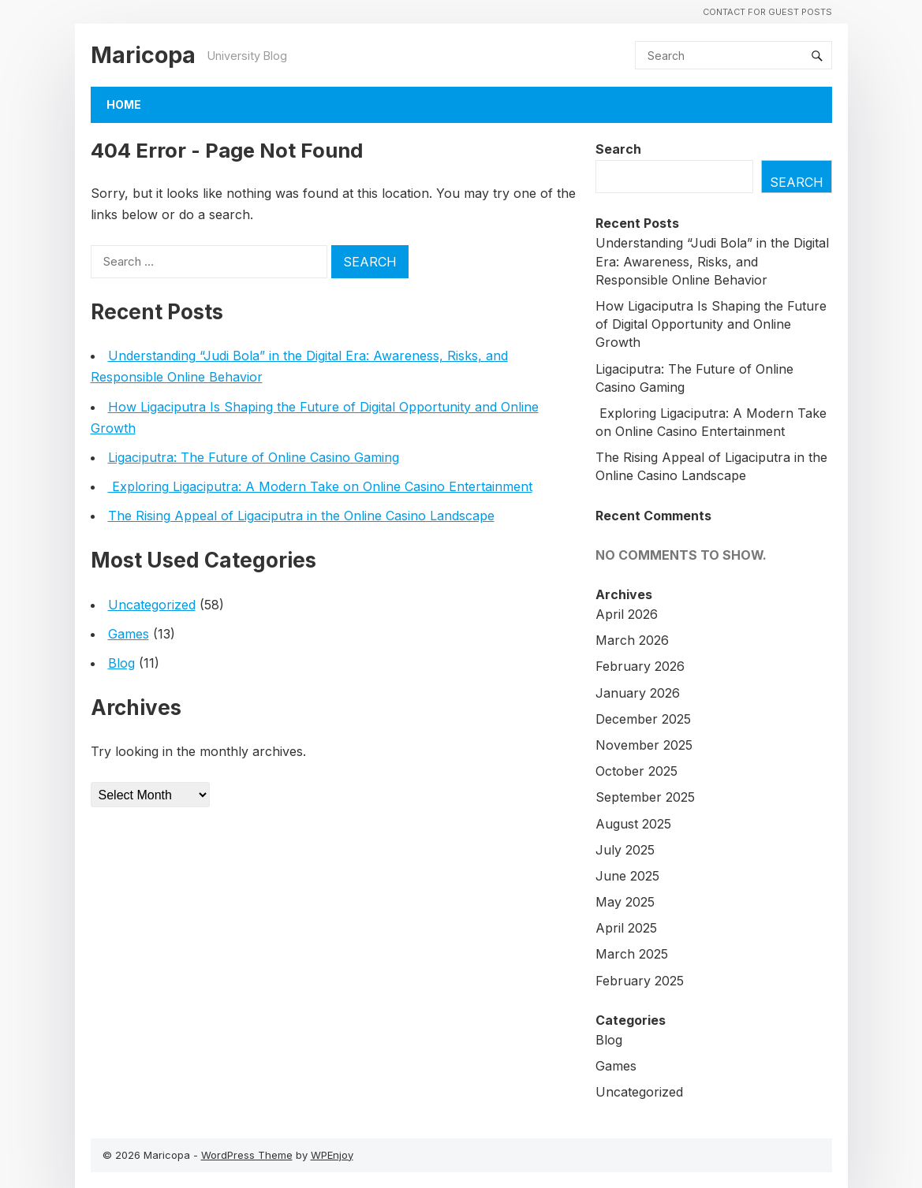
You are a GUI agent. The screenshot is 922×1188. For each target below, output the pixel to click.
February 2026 (640, 666)
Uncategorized (152, 605)
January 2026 (637, 693)
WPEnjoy (332, 1155)
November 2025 (643, 745)
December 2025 (643, 719)
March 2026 (632, 640)
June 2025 (627, 876)
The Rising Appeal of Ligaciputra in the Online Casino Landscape (301, 515)
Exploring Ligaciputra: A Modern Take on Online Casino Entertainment (320, 486)
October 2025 (636, 771)
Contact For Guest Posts (767, 11)
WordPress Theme (247, 1155)
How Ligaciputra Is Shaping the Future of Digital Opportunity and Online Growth (711, 324)
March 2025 (631, 954)
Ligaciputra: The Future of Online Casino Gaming (253, 457)
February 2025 (639, 981)
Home (123, 104)
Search (618, 149)
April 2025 (626, 928)
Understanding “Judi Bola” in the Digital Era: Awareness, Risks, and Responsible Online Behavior (712, 261)
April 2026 (626, 614)
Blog (121, 663)
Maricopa (143, 55)
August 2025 (633, 824)
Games (128, 634)
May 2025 (625, 902)
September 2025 (645, 797)
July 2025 (625, 850)
